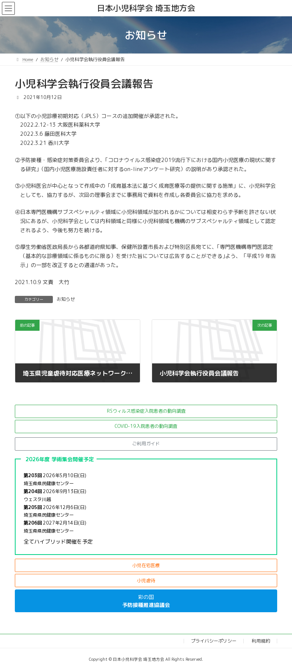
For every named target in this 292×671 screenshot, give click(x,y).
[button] (146, 411)
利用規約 (261, 641)
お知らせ (66, 299)
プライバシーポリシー (213, 641)
